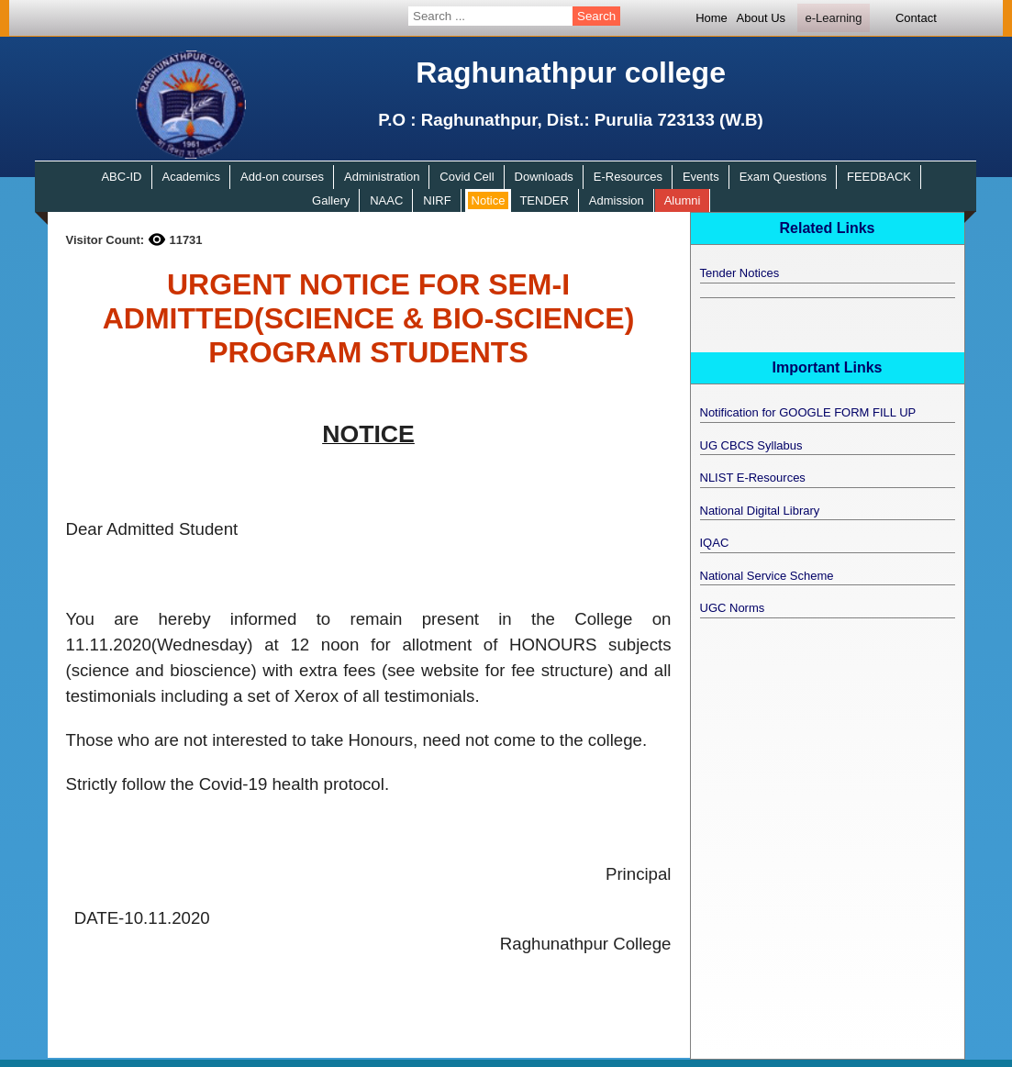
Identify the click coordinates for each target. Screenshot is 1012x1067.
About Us (761, 18)
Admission (616, 200)
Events (701, 176)
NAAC (386, 200)
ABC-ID (121, 176)
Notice (489, 200)
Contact (916, 18)
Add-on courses (282, 176)
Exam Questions (783, 176)
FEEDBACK (879, 176)
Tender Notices (740, 273)
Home (711, 18)
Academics (190, 176)
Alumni (682, 200)
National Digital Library (760, 510)
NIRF (436, 200)
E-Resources (628, 176)
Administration (381, 176)
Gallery (331, 200)
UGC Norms (732, 608)
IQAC (714, 543)
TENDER (543, 200)
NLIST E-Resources (753, 477)
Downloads (544, 176)
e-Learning (833, 18)
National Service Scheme (767, 576)
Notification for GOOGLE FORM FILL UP (808, 412)
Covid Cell (466, 176)
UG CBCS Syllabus (751, 445)
